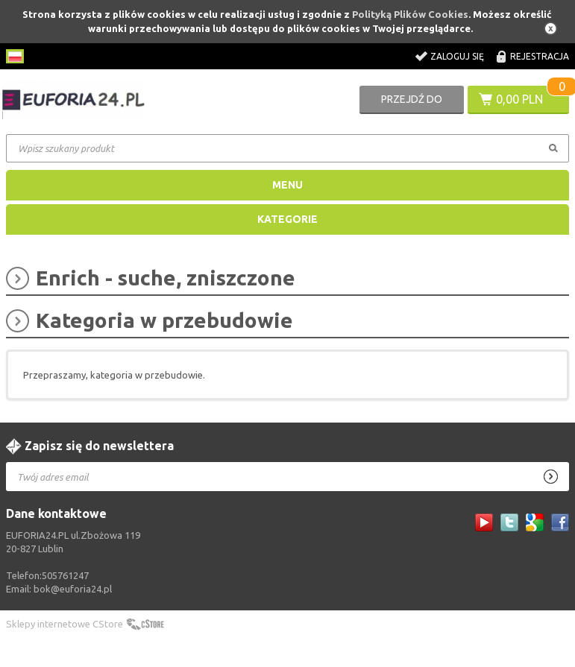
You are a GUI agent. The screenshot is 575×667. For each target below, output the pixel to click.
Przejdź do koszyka (411, 103)
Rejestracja (539, 56)
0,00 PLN (519, 99)
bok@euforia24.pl (73, 589)
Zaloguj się (457, 56)
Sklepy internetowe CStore (64, 624)
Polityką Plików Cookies (410, 14)
